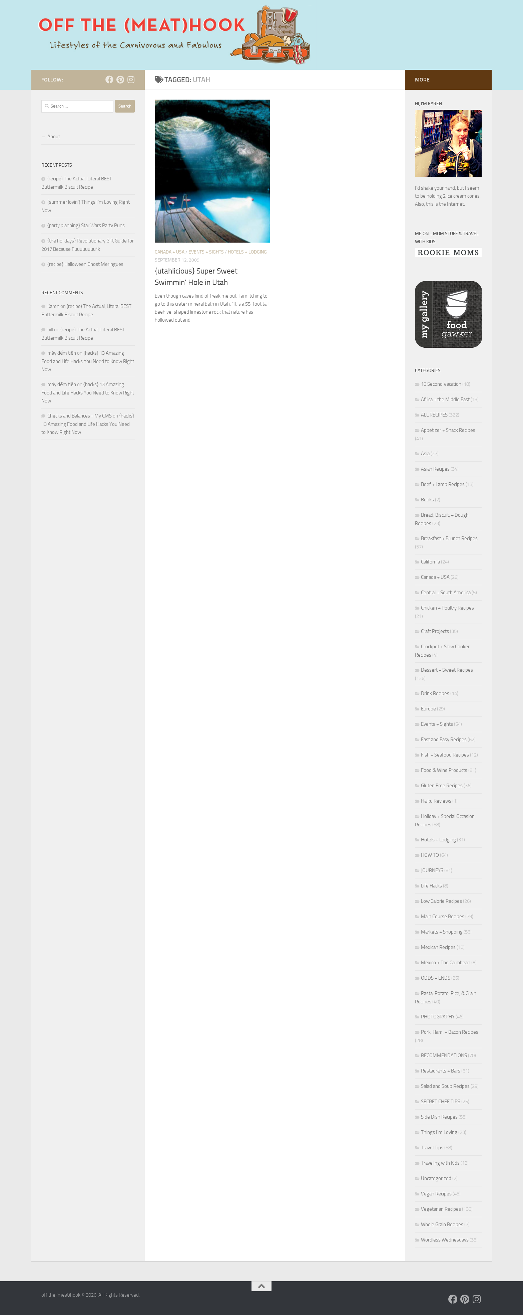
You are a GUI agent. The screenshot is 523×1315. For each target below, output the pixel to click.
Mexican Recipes (438, 947)
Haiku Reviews (436, 801)
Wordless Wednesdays (445, 1240)
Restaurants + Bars (440, 1071)
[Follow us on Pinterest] (120, 79)
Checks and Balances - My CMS (79, 416)
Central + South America (446, 593)
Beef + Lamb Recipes (443, 484)
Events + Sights (206, 252)
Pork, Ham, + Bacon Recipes (449, 1032)
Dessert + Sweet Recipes (447, 670)
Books (427, 500)
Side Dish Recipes (439, 1117)
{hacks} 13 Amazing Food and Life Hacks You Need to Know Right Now (87, 361)
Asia (425, 454)
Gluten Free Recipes (442, 786)
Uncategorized (436, 1178)
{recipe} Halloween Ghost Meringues (85, 264)
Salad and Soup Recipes (445, 1086)
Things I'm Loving (439, 1132)
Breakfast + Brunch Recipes (449, 538)
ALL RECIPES (434, 415)
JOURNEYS (432, 870)
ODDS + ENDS (435, 978)
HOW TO (430, 855)
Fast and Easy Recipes (444, 739)
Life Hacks (431, 886)
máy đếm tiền (61, 353)
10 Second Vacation (441, 384)
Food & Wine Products (444, 770)
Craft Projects (435, 631)
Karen (53, 306)
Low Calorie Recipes (441, 901)
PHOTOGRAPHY (438, 1017)
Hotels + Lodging (247, 252)
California (430, 562)
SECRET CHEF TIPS (440, 1102)
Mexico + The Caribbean (445, 963)
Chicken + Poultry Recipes (447, 608)
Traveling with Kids (440, 1163)
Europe (428, 709)
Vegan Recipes (436, 1194)
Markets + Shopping (442, 932)
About (53, 137)
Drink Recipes (435, 693)
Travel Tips (432, 1148)
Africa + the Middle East (445, 399)
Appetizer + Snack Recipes (448, 430)
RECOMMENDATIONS (444, 1055)
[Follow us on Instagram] (131, 79)
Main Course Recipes (442, 917)
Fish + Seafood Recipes (445, 755)
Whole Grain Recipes (442, 1224)
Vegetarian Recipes (441, 1209)
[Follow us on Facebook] (109, 79)
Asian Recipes (435, 469)
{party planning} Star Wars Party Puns (86, 225)
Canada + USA (169, 252)
